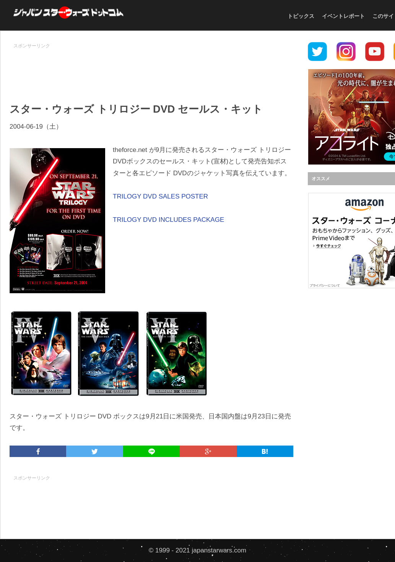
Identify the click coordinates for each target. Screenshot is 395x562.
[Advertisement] (151, 69)
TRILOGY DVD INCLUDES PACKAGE (168, 219)
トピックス (301, 16)
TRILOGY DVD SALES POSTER (160, 196)
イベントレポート (343, 16)
